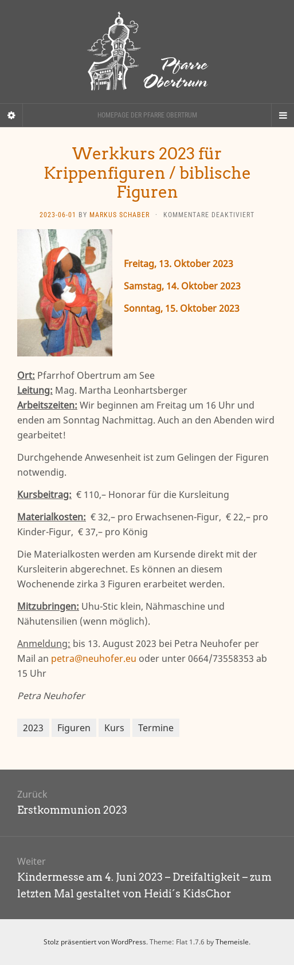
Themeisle (232, 942)
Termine (156, 727)
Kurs (114, 727)
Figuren (74, 727)
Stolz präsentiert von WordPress (95, 942)
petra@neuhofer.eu (93, 658)
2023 (33, 727)
